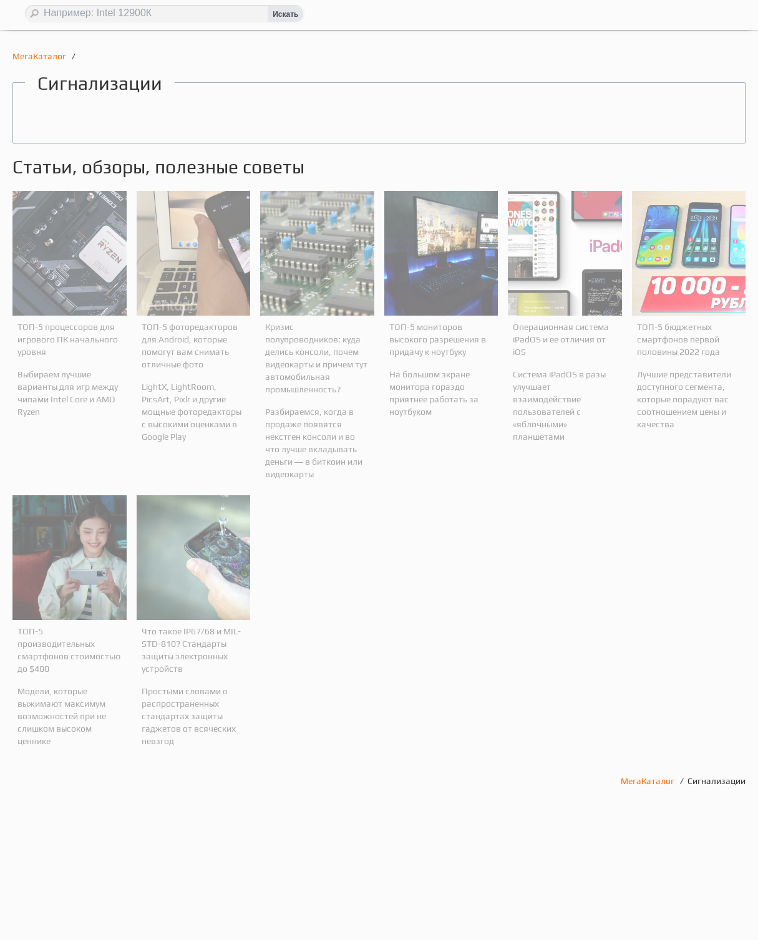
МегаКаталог (40, 56)
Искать (285, 14)
